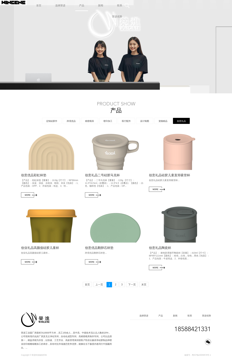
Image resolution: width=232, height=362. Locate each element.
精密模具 (89, 121)
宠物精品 (163, 121)
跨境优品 (71, 121)
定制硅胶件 (51, 121)
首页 (87, 284)
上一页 (99, 284)
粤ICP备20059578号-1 (201, 355)
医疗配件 (126, 121)
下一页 (132, 284)
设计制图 (144, 121)
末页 (143, 284)
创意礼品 (181, 121)
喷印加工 (107, 121)
